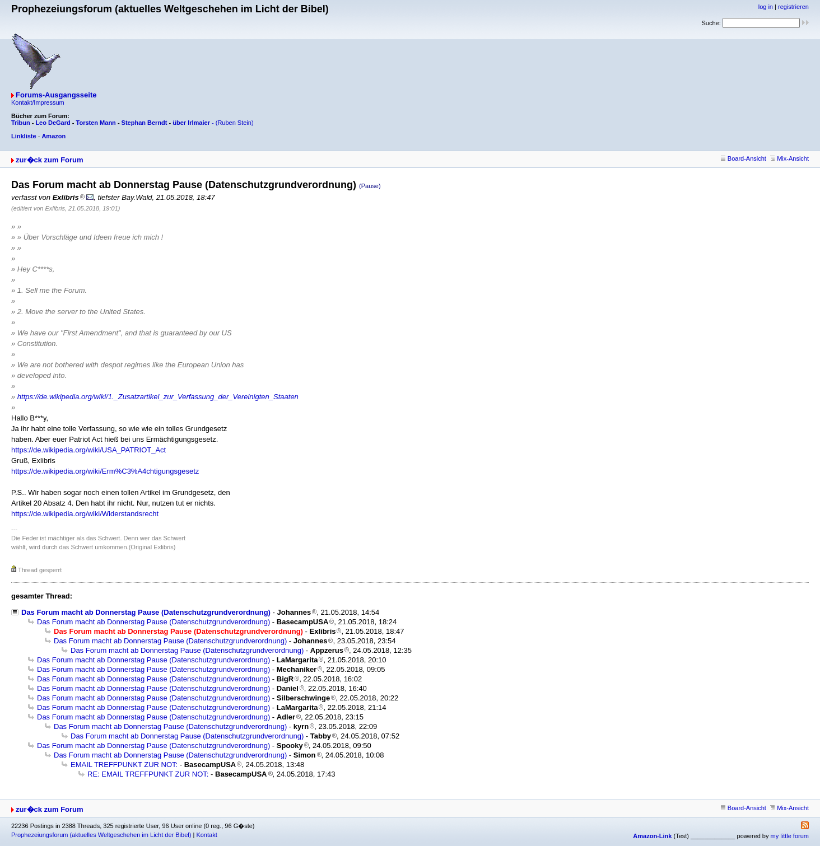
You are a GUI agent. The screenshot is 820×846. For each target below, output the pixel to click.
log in (765, 6)
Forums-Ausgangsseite (56, 95)
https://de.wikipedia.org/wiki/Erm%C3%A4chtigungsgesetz (105, 471)
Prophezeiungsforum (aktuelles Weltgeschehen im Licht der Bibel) (101, 834)
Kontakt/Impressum (37, 102)
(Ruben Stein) (235, 122)
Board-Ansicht (743, 158)
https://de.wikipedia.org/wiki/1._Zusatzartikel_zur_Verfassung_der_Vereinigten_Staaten (158, 396)
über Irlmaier (191, 122)
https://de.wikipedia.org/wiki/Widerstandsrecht (85, 514)
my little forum (790, 836)
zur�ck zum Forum (49, 160)
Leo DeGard (52, 122)
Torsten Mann (96, 122)
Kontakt (206, 834)
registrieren (793, 6)
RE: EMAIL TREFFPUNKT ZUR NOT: (147, 774)
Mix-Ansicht (789, 158)
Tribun (20, 122)
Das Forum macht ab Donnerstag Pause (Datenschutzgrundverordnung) (146, 612)
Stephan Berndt (144, 122)
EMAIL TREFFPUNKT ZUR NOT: (124, 764)
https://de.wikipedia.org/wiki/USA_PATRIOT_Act (88, 450)
